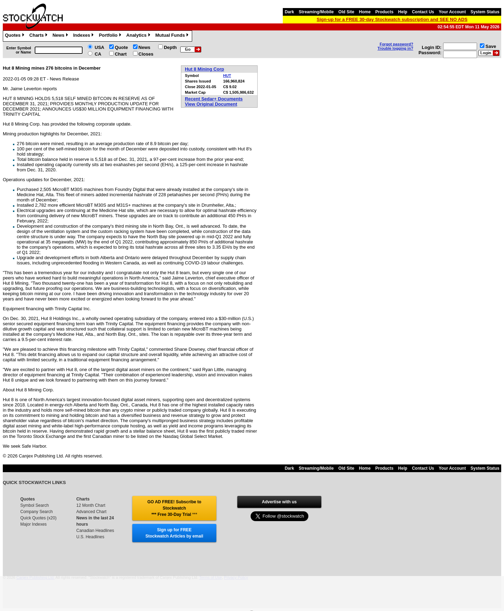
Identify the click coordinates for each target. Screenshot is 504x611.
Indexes (84, 36)
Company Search (36, 511)
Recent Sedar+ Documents (214, 98)
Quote (121, 47)
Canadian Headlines (95, 530)
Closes (146, 54)
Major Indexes (33, 524)
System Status (484, 11)
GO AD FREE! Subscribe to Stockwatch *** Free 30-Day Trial (174, 508)
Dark (289, 11)
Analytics (139, 36)
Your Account (452, 11)
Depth (170, 47)
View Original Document (211, 104)
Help (402, 11)
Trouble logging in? (395, 48)
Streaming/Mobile (316, 11)
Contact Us (423, 11)
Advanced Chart (91, 511)
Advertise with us (279, 501)
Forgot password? (396, 44)
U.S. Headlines (90, 536)
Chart (121, 54)
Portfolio (110, 36)
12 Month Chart (90, 505)
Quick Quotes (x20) (38, 518)
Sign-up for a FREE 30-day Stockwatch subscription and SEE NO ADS (392, 19)
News (61, 36)
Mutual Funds (172, 36)
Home (365, 11)
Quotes (15, 36)
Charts (39, 36)
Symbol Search (34, 505)
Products (384, 11)
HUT (227, 75)
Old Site (346, 11)
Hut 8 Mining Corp (204, 69)
